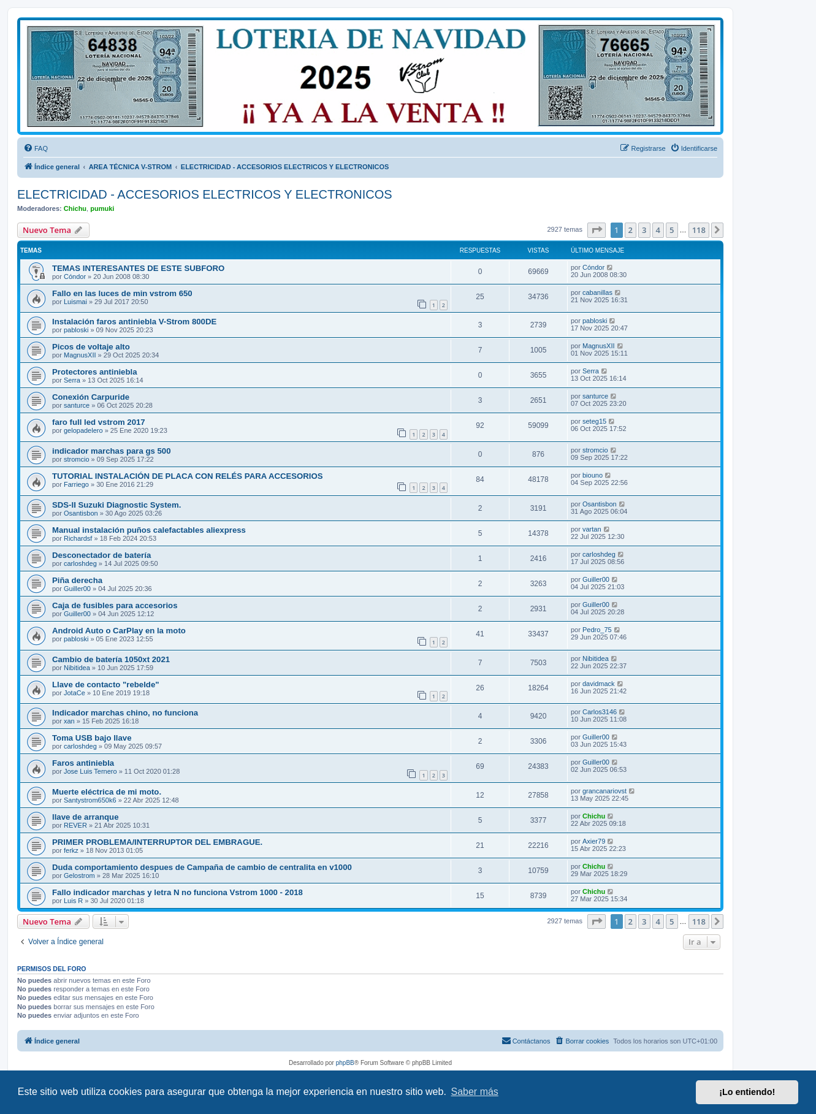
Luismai (75, 301)
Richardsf (78, 538)
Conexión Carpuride (90, 397)
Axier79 (593, 841)
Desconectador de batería (101, 555)
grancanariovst (604, 791)
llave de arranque (85, 817)
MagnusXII (80, 355)
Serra (72, 380)
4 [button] (658, 229)
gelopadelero (83, 430)
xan (69, 721)
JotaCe (74, 692)
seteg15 (594, 421)
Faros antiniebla (83, 763)
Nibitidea (77, 667)
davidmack (598, 683)
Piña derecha (77, 580)
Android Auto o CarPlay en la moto (119, 630)
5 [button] (671, 229)
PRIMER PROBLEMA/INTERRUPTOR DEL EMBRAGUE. (157, 842)
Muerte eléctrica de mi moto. (106, 791)
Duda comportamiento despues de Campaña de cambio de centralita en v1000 (202, 867)
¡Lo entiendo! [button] (747, 1092)
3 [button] (644, 229)
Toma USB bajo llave (91, 737)
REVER (75, 825)
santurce (77, 405)
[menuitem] (35, 148)
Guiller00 (77, 588)
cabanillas (597, 292)
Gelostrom (79, 875)
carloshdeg (80, 563)
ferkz (71, 850)
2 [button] (630, 229)
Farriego (76, 484)
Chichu (75, 208)
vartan (591, 529)
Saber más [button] (474, 1091)
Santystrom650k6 (90, 800)
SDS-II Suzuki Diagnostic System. (116, 504)
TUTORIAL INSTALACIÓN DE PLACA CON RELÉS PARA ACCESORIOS (187, 476)
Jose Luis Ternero (90, 771)
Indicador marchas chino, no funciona (125, 712)
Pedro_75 (597, 629)
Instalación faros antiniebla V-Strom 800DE (134, 321)
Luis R (73, 900)
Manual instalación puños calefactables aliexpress (149, 530)
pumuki (102, 208)
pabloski (76, 330)
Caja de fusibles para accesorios (115, 605)
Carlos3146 (599, 711)
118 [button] (699, 229)
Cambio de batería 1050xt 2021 (111, 659)
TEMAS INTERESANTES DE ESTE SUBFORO (138, 268)
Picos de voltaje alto (91, 346)
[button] (596, 230)
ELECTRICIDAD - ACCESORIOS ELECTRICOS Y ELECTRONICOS (204, 194)
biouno (592, 475)
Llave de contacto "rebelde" (105, 684)
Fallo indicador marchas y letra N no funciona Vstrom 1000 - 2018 (177, 892)
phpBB (345, 1062)
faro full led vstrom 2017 (98, 422)
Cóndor (75, 276)
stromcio (77, 459)
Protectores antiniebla (94, 371)
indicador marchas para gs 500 (111, 451)
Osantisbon (81, 513)
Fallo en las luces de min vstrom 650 (122, 293)
